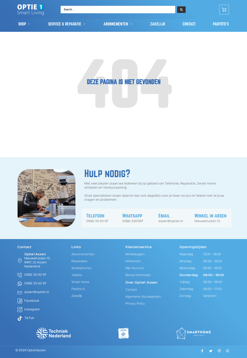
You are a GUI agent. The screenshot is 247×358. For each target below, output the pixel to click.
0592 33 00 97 (97, 221)
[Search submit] (181, 9)
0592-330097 (132, 221)
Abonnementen (118, 24)
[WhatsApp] (228, 352)
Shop (24, 24)
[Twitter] (211, 352)
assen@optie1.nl (170, 221)
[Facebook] (202, 352)
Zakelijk (157, 24)
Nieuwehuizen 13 (207, 221)
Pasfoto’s (221, 24)
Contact (189, 24)
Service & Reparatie (67, 24)
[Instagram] (219, 352)
